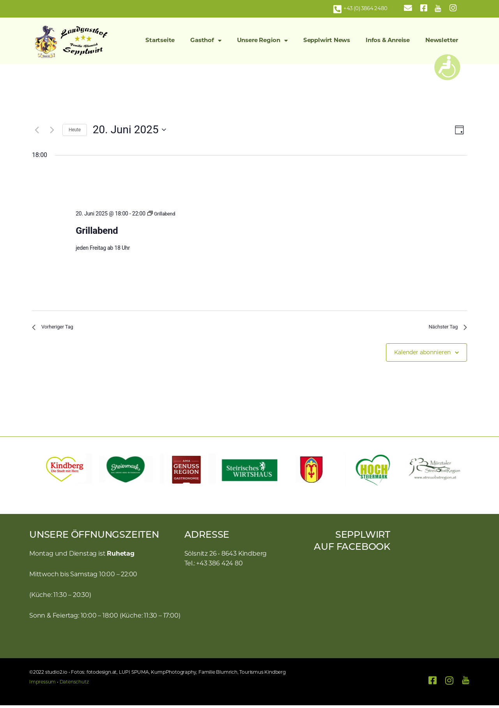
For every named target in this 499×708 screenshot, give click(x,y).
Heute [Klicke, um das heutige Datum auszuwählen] (75, 129)
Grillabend (97, 230)
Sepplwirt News (326, 41)
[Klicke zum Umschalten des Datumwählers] (129, 130)
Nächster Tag (444, 328)
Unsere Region (262, 41)
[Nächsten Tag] (52, 129)
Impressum (42, 685)
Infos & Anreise (388, 41)
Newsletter (441, 41)
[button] (39, 472)
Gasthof (205, 41)
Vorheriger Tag (56, 328)
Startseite (160, 41)
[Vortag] (36, 129)
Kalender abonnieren (422, 355)
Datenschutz (74, 685)
